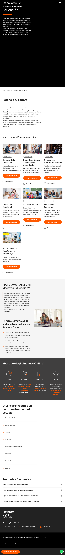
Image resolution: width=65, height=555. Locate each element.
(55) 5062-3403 (9, 533)
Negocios (8, 460)
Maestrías (9, 96)
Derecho (7, 438)
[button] (60, 3)
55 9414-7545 (46, 533)
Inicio (4, 96)
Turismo (7, 474)
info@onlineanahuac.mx (27, 533)
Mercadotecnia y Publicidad (13, 452)
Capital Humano (10, 431)
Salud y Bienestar (10, 467)
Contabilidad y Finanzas (12, 424)
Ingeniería (8, 445)
